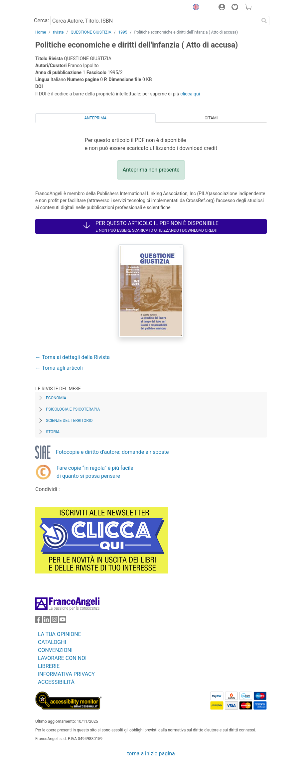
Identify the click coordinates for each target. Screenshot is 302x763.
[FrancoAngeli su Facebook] (38, 621)
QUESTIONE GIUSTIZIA (91, 32)
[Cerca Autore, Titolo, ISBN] (154, 20)
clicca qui (190, 93)
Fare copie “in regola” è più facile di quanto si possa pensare (95, 472)
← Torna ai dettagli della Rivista (72, 357)
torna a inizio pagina (151, 753)
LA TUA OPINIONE (59, 634)
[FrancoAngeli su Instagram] (54, 621)
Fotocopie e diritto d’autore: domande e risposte (112, 452)
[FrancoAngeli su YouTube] (62, 621)
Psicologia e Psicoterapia (73, 409)
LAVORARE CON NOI (62, 658)
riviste (58, 32)
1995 (122, 32)
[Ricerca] (264, 20)
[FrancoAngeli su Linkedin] (46, 621)
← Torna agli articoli (59, 368)
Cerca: (41, 20)
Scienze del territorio (69, 420)
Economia (56, 398)
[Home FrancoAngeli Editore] (58, 8)
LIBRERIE (49, 666)
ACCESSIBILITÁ (56, 682)
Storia (53, 432)
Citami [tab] (211, 118)
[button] (194, 8)
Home (40, 32)
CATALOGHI (52, 642)
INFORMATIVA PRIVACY (66, 674)
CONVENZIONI (55, 650)
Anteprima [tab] (95, 118)
